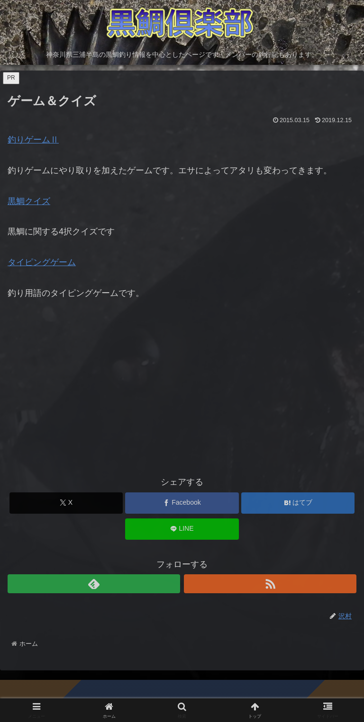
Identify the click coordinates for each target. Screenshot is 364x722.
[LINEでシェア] (181, 529)
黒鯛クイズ (29, 201)
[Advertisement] (182, 392)
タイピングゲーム (42, 262)
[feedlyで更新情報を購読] (94, 583)
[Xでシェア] (66, 503)
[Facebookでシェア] (181, 503)
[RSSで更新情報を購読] (270, 583)
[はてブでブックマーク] (298, 503)
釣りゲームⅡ (33, 139)
